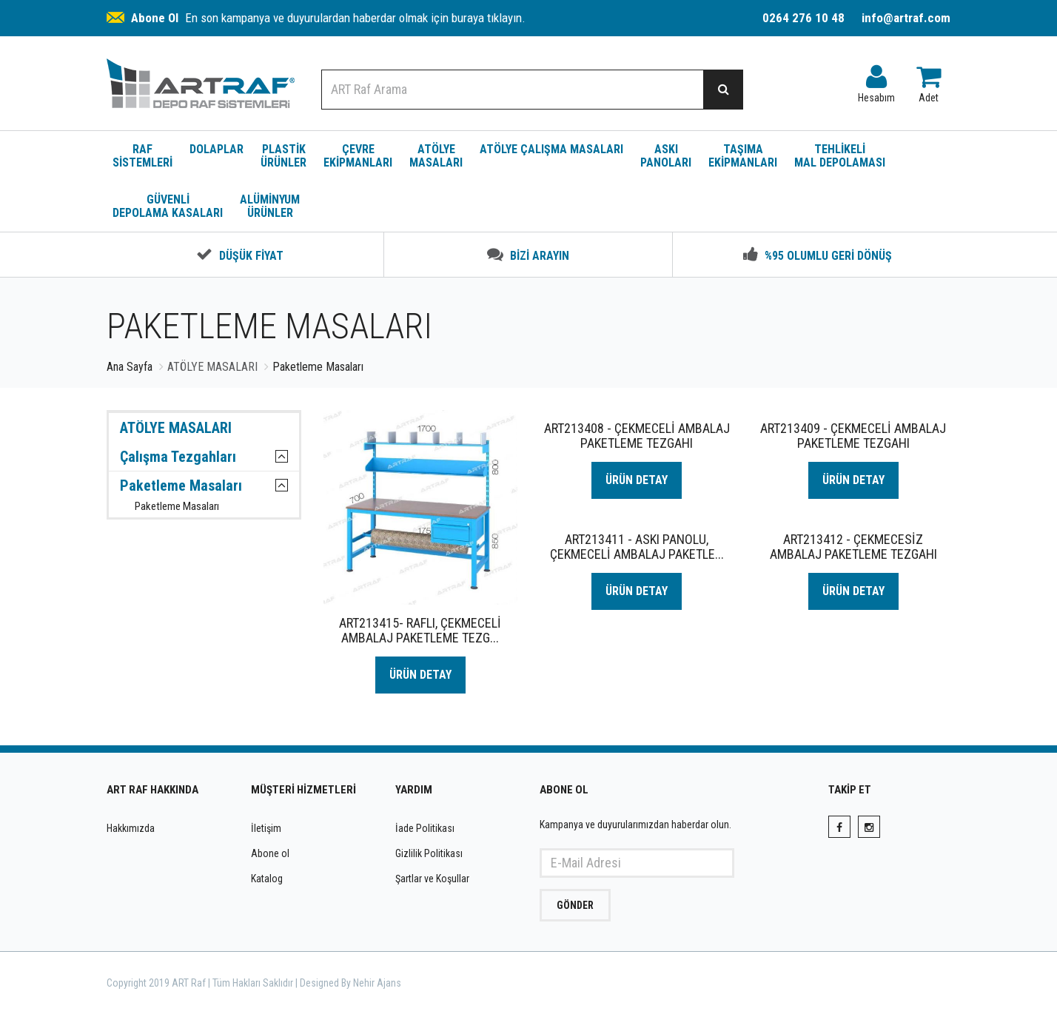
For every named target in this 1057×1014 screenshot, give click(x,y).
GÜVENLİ (168, 206)
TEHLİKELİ (839, 155)
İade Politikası (424, 828)
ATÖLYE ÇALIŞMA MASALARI (551, 149)
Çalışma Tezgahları (178, 456)
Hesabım (876, 80)
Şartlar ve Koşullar (432, 878)
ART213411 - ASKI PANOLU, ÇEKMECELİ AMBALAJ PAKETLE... (637, 546)
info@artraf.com (906, 17)
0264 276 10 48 (803, 17)
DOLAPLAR (216, 149)
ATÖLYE (436, 155)
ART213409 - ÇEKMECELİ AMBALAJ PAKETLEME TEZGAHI (853, 435)
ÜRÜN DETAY (420, 675)
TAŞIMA (742, 155)
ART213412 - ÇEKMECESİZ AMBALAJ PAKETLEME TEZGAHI (853, 546)
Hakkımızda (131, 828)
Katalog (267, 878)
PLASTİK (283, 155)
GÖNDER (575, 905)
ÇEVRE (357, 155)
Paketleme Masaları (181, 485)
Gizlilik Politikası (429, 853)
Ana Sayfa (129, 367)
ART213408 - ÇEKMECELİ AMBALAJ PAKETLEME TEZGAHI (637, 435)
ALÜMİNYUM (270, 206)
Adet (928, 80)
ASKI (665, 155)
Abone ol (270, 853)
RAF (142, 155)
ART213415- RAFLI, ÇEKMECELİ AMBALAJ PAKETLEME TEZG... (420, 630)
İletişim (266, 828)
